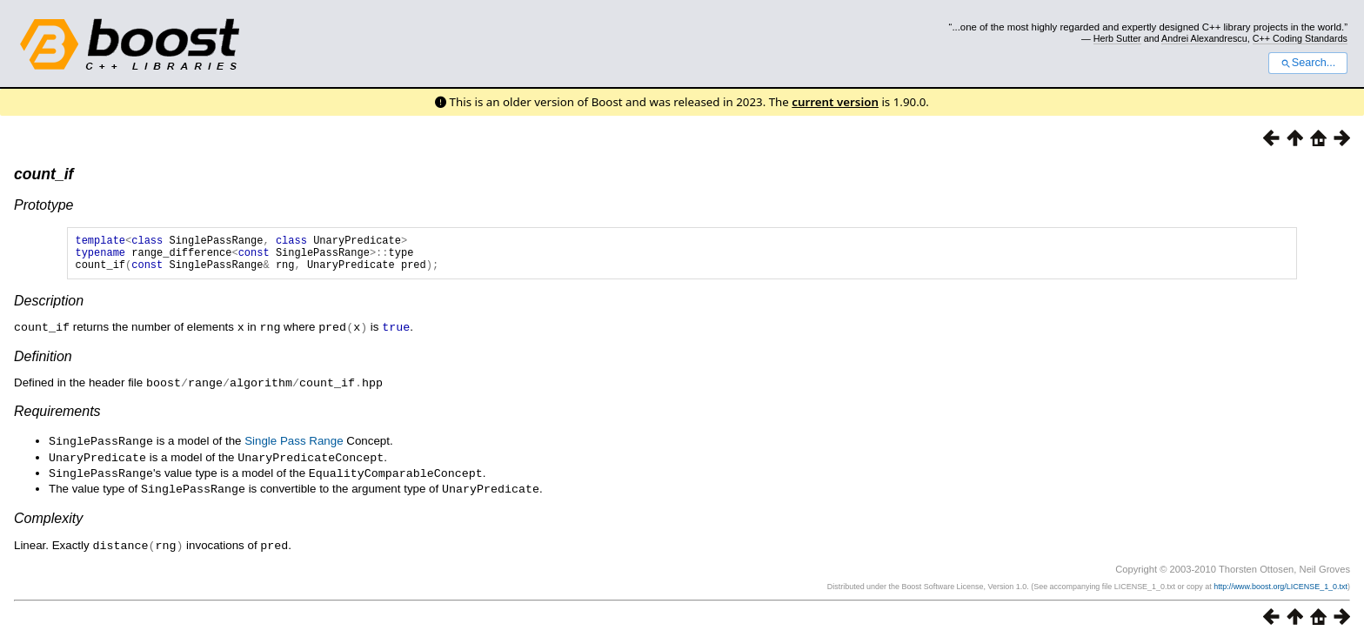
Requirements (57, 417)
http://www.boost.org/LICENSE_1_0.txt (1280, 588)
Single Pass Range (293, 446)
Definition (43, 363)
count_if (43, 174)
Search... (1307, 63)
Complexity (48, 520)
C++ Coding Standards (1300, 38)
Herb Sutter (1117, 38)
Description (49, 308)
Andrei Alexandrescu (1204, 38)
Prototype (43, 205)
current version (835, 102)
